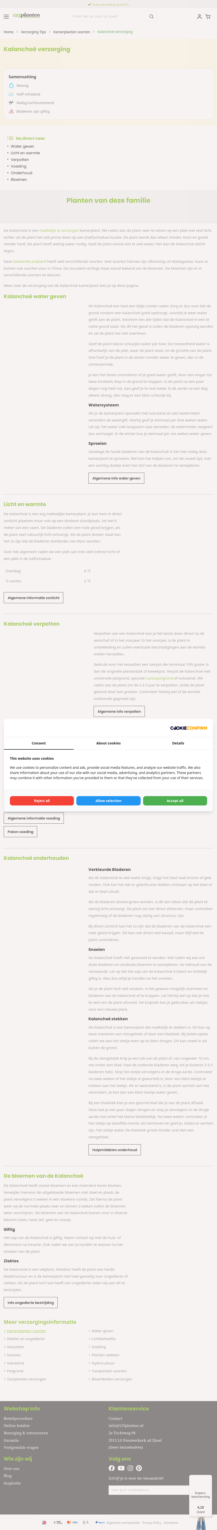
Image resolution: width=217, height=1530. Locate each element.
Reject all (42, 800)
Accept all (175, 800)
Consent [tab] (39, 743)
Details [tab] (178, 743)
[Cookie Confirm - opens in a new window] (188, 728)
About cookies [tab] (108, 743)
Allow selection (108, 800)
